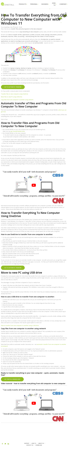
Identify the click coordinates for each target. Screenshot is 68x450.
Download (39, 445)
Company (63, 4)
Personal (34, 4)
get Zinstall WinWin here (18, 131)
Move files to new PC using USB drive (11, 97)
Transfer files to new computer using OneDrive (14, 94)
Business (45, 4)
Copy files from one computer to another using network (17, 99)
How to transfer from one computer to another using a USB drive (20, 325)
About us (41, 443)
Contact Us (29, 445)
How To (54, 4)
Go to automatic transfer (12, 87)
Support (26, 443)
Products (23, 4)
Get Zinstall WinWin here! (12, 379)
